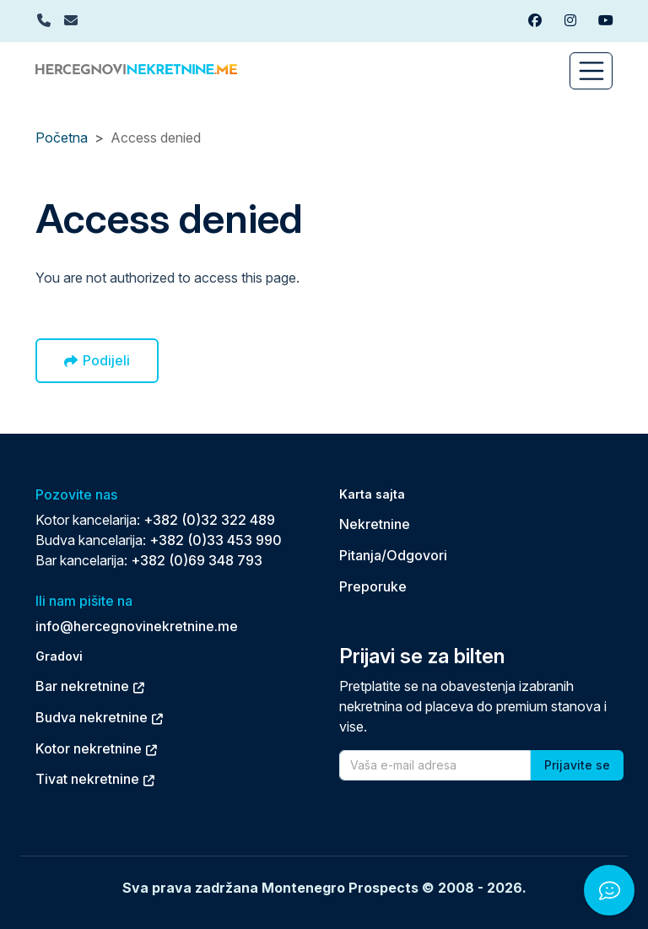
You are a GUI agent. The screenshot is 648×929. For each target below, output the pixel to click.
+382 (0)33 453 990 (215, 540)
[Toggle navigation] (591, 70)
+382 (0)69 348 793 (196, 560)
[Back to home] (136, 67)
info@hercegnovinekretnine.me (136, 626)
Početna (61, 137)
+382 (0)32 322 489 (209, 519)
